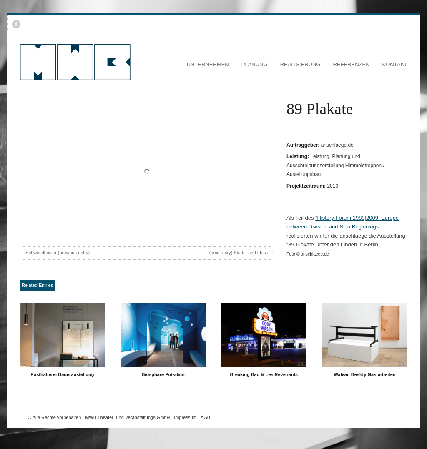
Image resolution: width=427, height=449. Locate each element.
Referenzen (351, 64)
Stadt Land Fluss (251, 252)
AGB (205, 417)
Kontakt (394, 64)
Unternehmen (208, 64)
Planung (254, 64)
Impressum (185, 417)
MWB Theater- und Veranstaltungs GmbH (127, 417)
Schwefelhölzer (41, 252)
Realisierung (300, 64)
